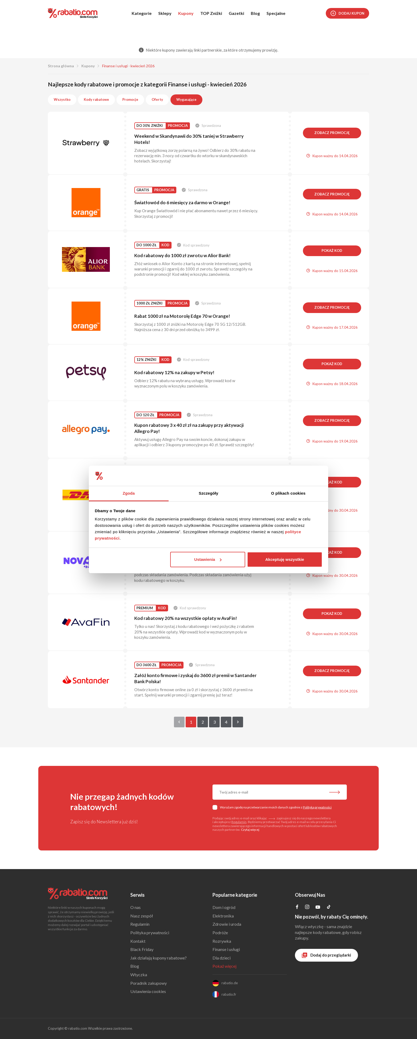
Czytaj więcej (250, 830)
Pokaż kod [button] (332, 250)
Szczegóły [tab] (208, 493)
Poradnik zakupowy (148, 983)
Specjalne (275, 13)
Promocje (130, 99)
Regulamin (239, 822)
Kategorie (142, 13)
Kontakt (137, 941)
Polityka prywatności (149, 932)
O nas (135, 907)
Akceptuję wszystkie (284, 559)
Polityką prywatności (317, 807)
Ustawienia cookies (148, 991)
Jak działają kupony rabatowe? (158, 957)
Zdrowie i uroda (226, 924)
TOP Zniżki (211, 13)
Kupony (186, 13)
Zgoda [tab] (129, 493)
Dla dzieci (221, 957)
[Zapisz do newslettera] (334, 793)
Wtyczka (138, 974)
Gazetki (236, 13)
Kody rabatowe (96, 99)
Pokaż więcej (224, 966)
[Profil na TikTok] (329, 907)
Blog (255, 13)
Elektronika (223, 915)
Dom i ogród (223, 907)
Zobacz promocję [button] (332, 133)
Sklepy (165, 13)
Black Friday (141, 949)
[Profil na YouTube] (318, 908)
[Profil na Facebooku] (297, 907)
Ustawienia (207, 559)
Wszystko (62, 99)
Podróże (220, 932)
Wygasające (186, 99)
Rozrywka (221, 941)
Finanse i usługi (226, 949)
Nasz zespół (141, 915)
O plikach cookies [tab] (288, 493)
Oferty (157, 99)
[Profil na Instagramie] (307, 907)
